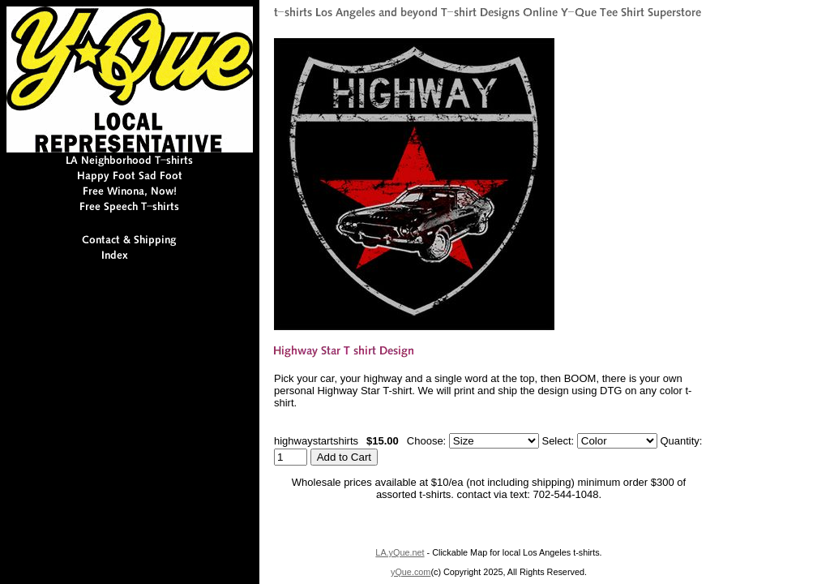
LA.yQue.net (399, 552)
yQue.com (410, 572)
